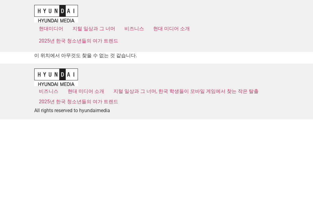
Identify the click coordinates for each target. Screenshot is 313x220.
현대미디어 (51, 28)
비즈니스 (134, 28)
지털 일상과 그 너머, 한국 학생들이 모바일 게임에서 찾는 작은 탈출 (186, 91)
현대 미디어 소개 (171, 28)
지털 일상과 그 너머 (93, 28)
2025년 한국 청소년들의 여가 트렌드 (78, 41)
